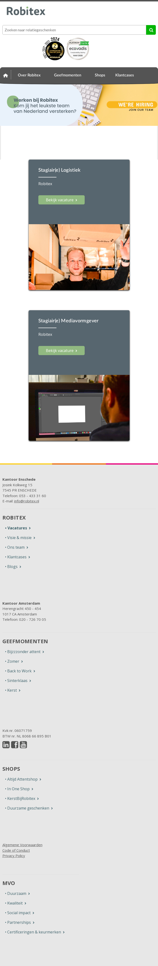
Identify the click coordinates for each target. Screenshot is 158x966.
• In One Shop (17, 788)
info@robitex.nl (26, 501)
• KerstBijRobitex (20, 798)
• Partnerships (18, 922)
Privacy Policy (13, 855)
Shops (100, 75)
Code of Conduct (16, 850)
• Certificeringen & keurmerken (33, 932)
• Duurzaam (15, 893)
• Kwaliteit (14, 903)
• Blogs (11, 566)
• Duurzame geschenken (27, 808)
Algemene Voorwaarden (22, 844)
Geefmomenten (67, 75)
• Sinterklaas (16, 680)
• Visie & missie (18, 537)
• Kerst (11, 690)
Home (5, 74)
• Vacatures (16, 528)
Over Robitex (29, 75)
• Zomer (12, 661)
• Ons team (15, 547)
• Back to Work (18, 671)
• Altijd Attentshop (21, 779)
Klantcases (124, 75)
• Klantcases (16, 557)
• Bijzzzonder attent (23, 651)
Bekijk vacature (60, 200)
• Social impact (18, 912)
